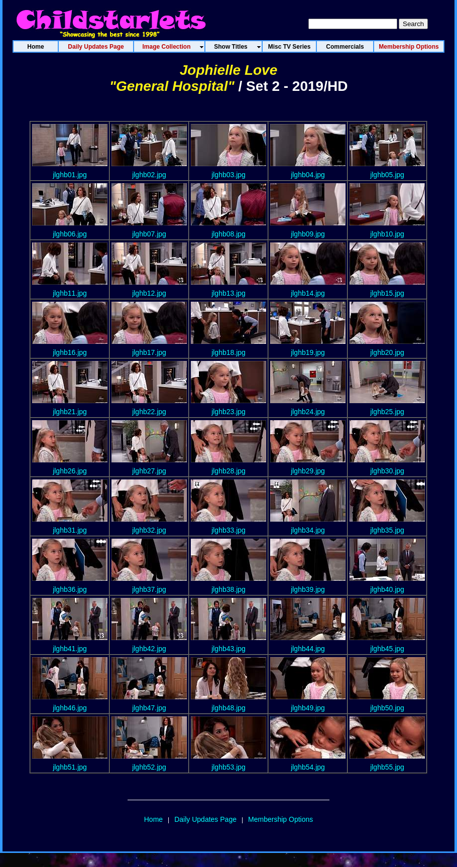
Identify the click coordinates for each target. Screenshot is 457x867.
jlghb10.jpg (387, 234)
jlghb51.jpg (70, 767)
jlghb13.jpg (228, 293)
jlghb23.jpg (228, 412)
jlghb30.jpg (387, 471)
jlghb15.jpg (387, 293)
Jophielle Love (229, 70)
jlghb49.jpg (308, 708)
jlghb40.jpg (387, 589)
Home (153, 819)
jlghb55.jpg (387, 767)
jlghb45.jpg (387, 649)
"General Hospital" (172, 86)
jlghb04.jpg (308, 175)
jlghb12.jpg (149, 293)
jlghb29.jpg (308, 471)
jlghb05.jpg (387, 175)
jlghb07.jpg (149, 234)
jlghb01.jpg (70, 175)
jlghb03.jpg (228, 175)
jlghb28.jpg (228, 471)
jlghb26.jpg (70, 471)
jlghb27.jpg (149, 471)
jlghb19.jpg (308, 352)
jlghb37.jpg (149, 589)
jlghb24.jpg (308, 412)
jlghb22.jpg (149, 412)
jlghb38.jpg (228, 589)
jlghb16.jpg (70, 352)
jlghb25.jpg (387, 412)
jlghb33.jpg (228, 530)
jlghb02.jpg (149, 175)
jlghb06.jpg (70, 234)
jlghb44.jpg (308, 649)
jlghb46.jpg (70, 708)
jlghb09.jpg (308, 234)
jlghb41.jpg (70, 649)
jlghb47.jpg (149, 708)
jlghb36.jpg (70, 589)
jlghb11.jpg (70, 293)
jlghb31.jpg (70, 530)
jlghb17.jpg (149, 352)
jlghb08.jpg (228, 234)
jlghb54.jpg (308, 767)
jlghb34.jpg (308, 530)
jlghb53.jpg (228, 767)
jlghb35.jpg (387, 530)
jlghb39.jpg (308, 589)
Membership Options (280, 819)
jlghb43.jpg (228, 649)
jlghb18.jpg (228, 352)
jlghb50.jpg (387, 708)
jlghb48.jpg (228, 708)
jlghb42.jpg (149, 649)
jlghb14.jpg (308, 293)
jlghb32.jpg (149, 530)
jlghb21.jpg (70, 412)
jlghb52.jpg (149, 767)
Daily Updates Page (205, 819)
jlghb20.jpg (387, 352)
